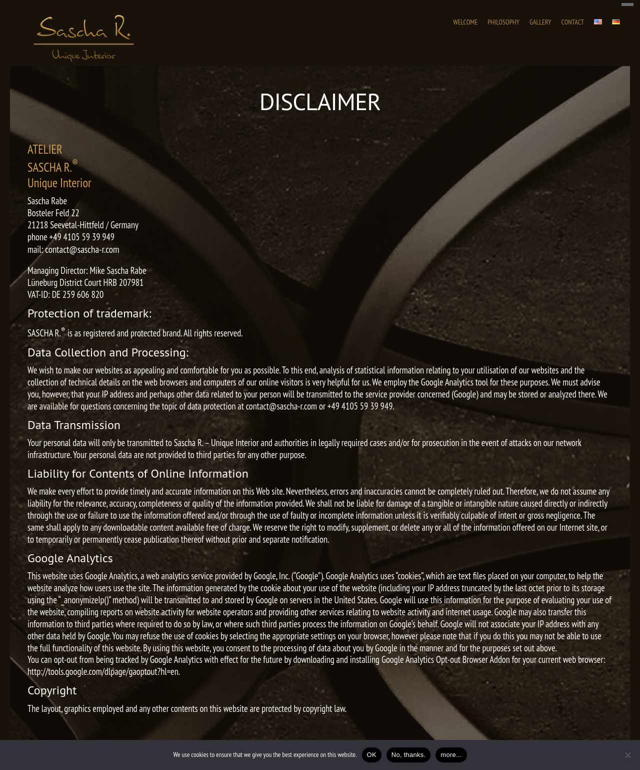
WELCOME (465, 22)
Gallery (541, 22)
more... (451, 754)
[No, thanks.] (627, 755)
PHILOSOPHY (504, 22)
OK (371, 754)
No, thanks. (409, 754)
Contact (573, 22)
